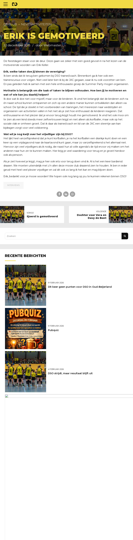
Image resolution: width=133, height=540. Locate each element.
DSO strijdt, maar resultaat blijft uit (70, 373)
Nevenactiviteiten (36, 24)
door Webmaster (48, 45)
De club (10, 24)
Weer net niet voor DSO (63, 459)
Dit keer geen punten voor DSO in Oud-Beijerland (80, 286)
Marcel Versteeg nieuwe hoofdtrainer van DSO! (78, 416)
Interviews (13, 185)
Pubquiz (53, 330)
